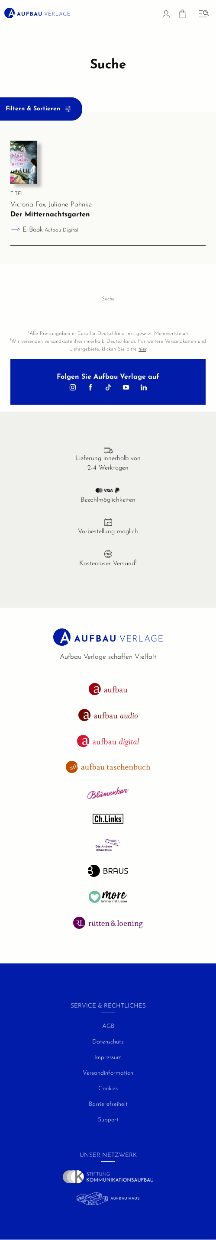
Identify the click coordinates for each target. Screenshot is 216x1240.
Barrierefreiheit (108, 1104)
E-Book (50, 229)
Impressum (108, 1057)
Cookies (108, 1088)
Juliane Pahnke (70, 204)
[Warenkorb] (182, 16)
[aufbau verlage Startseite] (37, 13)
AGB (108, 1026)
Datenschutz (108, 1042)
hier (142, 349)
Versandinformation (108, 1073)
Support (108, 1120)
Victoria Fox (27, 204)
